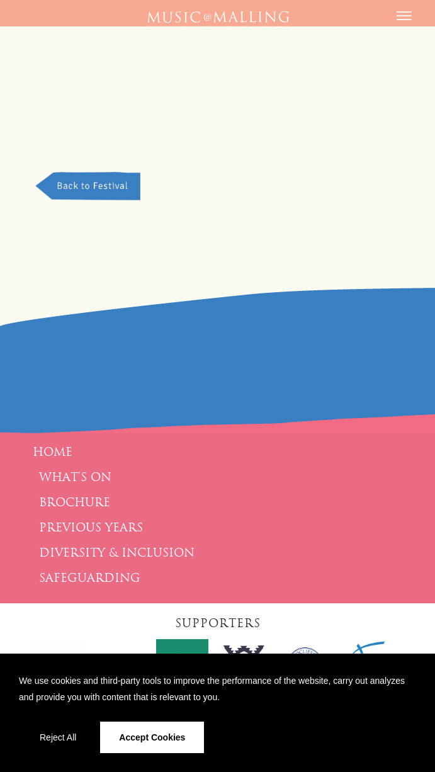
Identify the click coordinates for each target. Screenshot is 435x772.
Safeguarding (89, 578)
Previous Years (91, 527)
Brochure (74, 502)
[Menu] (403, 22)
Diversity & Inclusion (117, 552)
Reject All (58, 737)
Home (52, 452)
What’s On (75, 477)
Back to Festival (89, 186)
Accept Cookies (152, 737)
